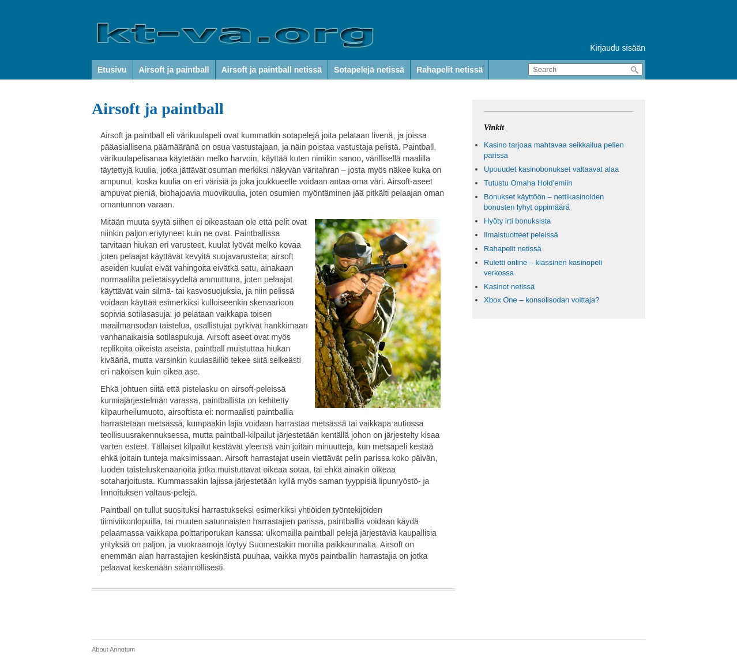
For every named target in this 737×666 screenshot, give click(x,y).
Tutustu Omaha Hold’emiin (528, 183)
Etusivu (112, 69)
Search (635, 70)
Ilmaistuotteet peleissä (521, 234)
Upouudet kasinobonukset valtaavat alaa (551, 169)
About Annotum (113, 649)
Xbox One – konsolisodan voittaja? (541, 300)
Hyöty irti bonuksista (517, 221)
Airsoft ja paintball (174, 69)
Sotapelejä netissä (369, 69)
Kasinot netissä (509, 286)
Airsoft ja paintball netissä (271, 69)
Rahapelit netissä (449, 69)
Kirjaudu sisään (617, 47)
